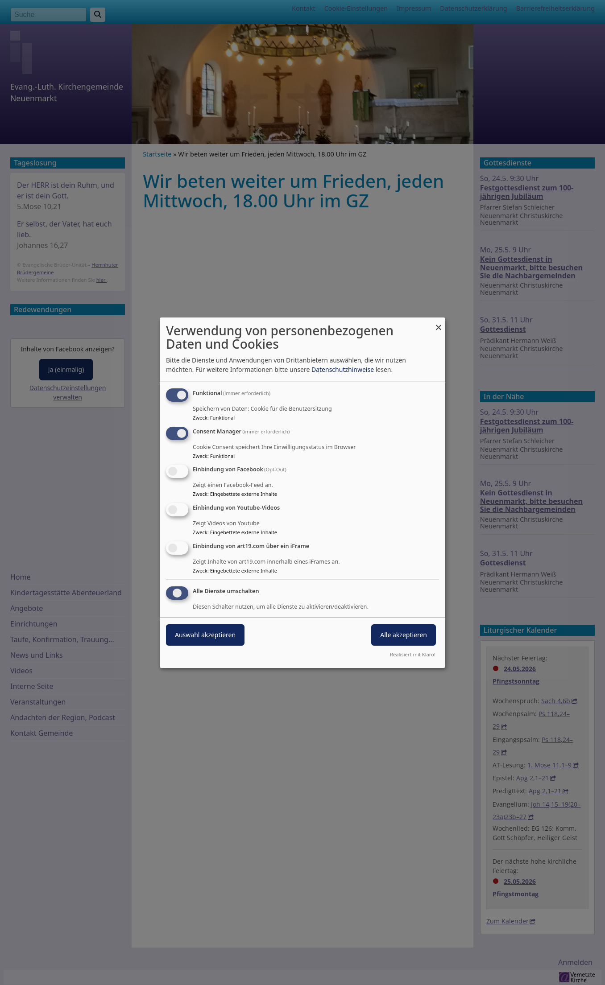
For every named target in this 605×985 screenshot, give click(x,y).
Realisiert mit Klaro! (412, 654)
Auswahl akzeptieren (205, 635)
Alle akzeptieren (403, 635)
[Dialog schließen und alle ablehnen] (438, 322)
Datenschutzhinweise (342, 369)
